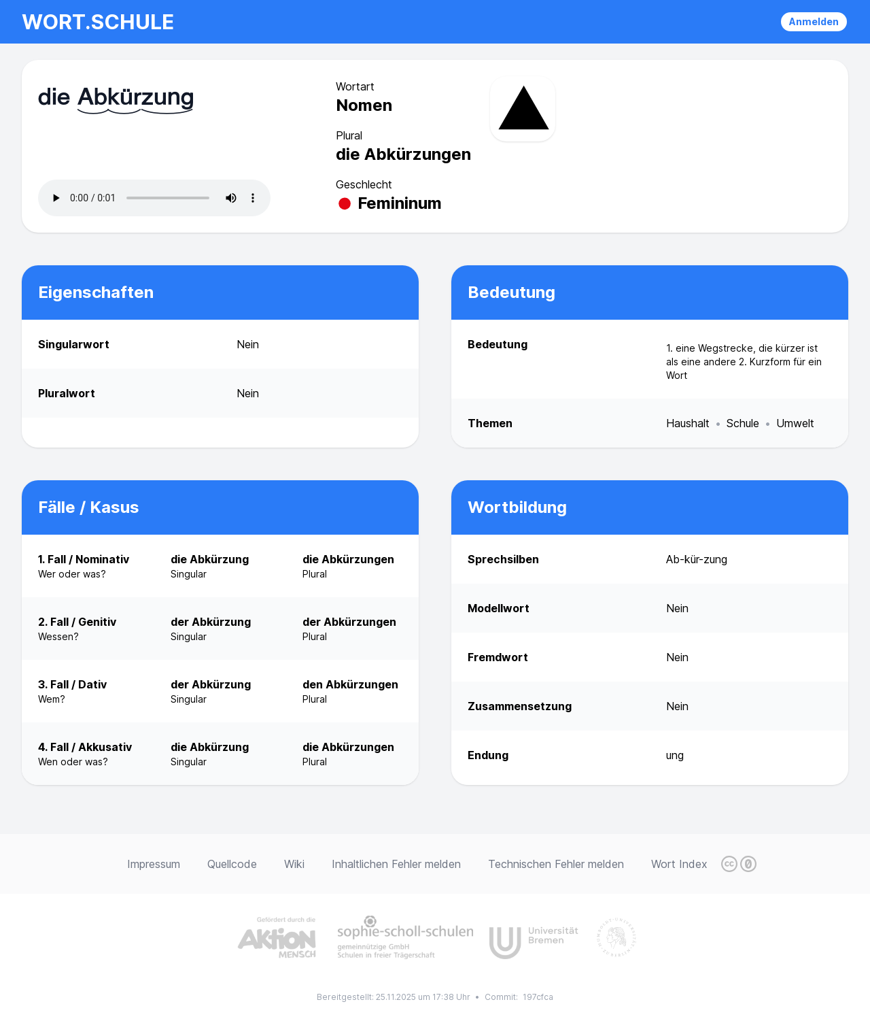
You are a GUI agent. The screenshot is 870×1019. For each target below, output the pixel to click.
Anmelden (814, 21)
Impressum (153, 864)
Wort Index (679, 864)
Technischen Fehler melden (556, 864)
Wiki (294, 864)
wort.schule (98, 22)
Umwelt (795, 423)
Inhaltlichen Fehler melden (396, 864)
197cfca (538, 997)
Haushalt (688, 423)
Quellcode (232, 864)
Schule (743, 423)
